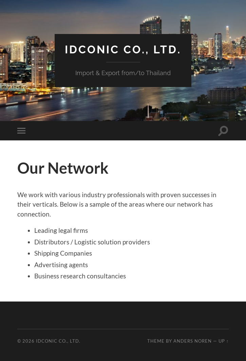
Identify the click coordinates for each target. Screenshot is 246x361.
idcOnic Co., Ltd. (123, 49)
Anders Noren (192, 341)
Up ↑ (224, 341)
